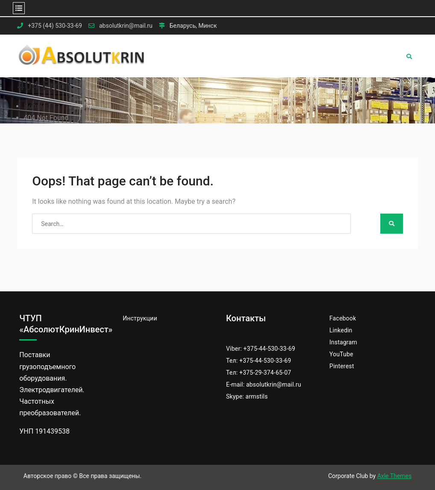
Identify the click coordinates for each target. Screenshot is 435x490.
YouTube (341, 354)
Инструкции (140, 318)
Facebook (342, 318)
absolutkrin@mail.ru (126, 25)
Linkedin (341, 330)
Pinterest (341, 366)
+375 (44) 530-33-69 (55, 25)
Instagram (343, 342)
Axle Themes (394, 475)
